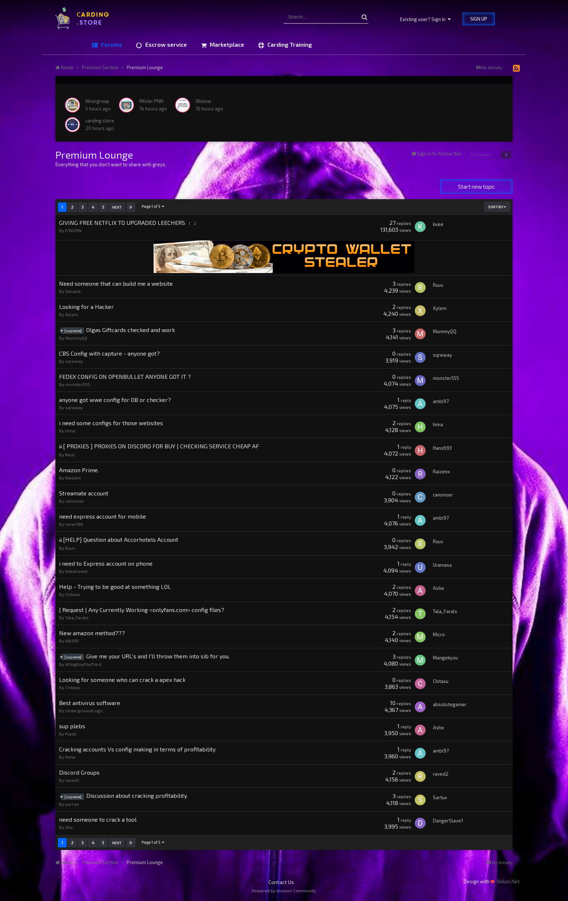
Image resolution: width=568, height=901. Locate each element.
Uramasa (442, 565)
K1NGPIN (73, 230)
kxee (438, 224)
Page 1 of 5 (153, 206)
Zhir (69, 827)
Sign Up (478, 19)
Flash (70, 733)
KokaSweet (76, 571)
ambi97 (441, 401)
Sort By (497, 207)
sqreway (74, 361)
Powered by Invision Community (284, 890)
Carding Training (289, 44)
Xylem (71, 314)
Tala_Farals (77, 617)
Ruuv (438, 285)
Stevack (73, 291)
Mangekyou (445, 658)
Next (116, 207)
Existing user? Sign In (425, 19)
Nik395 (72, 640)
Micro (439, 634)
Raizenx (73, 477)
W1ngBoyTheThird (83, 664)
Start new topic (476, 186)
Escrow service (165, 44)
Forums (111, 44)
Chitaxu (72, 594)
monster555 (77, 384)
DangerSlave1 (448, 821)
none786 (74, 524)
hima (70, 430)
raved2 (72, 780)
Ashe (438, 588)
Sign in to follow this (439, 153)
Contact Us (281, 882)
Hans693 (442, 448)
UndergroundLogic (84, 710)
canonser (74, 500)
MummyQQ (76, 337)
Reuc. (70, 454)
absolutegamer (450, 704)
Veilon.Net (508, 881)
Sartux (440, 797)
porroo (72, 803)
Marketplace (226, 44)
